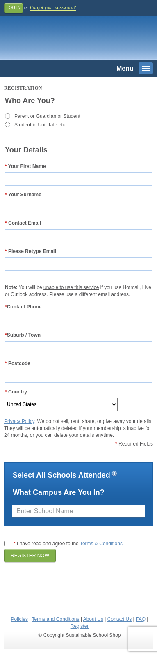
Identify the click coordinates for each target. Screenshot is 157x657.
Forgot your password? (53, 7)
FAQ (141, 619)
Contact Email (23, 223)
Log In (13, 7)
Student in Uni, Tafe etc (39, 125)
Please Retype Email (30, 251)
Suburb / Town (23, 335)
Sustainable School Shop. (61, 39)
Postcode (17, 363)
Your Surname (23, 195)
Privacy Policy (19, 421)
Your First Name (25, 166)
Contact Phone (23, 307)
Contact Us (119, 619)
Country (16, 392)
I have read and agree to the (68, 544)
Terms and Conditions (55, 619)
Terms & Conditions (101, 544)
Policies (19, 619)
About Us (93, 619)
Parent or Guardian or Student (47, 116)
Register (80, 626)
